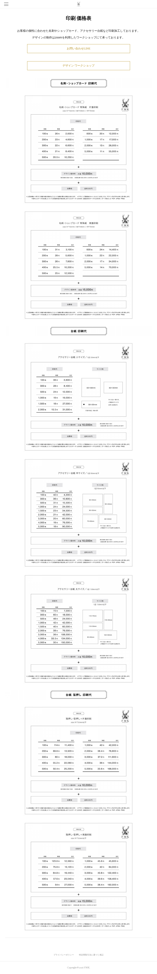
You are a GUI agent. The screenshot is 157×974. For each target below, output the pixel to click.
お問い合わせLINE (78, 48)
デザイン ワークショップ (78, 65)
